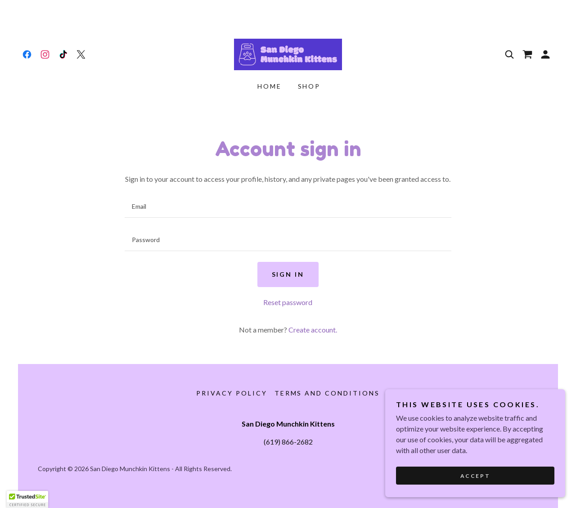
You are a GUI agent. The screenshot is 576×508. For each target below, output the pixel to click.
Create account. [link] (312, 329)
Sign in (288, 274)
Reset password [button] (287, 302)
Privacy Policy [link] (231, 393)
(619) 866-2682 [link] (288, 441)
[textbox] (288, 206)
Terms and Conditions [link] (327, 393)
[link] (27, 54)
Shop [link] (309, 86)
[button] (545, 54)
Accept (475, 475)
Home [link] (269, 86)
